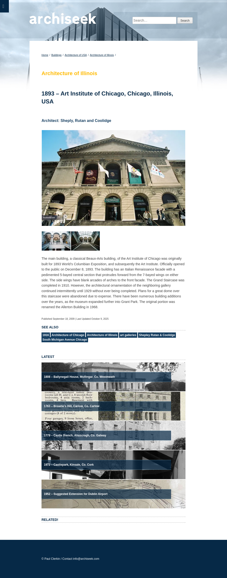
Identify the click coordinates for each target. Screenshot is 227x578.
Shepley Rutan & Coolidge (157, 335)
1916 (45, 335)
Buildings (56, 55)
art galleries (128, 335)
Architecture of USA (76, 55)
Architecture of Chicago (68, 335)
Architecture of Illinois (102, 55)
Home (45, 55)
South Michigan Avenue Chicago (64, 339)
